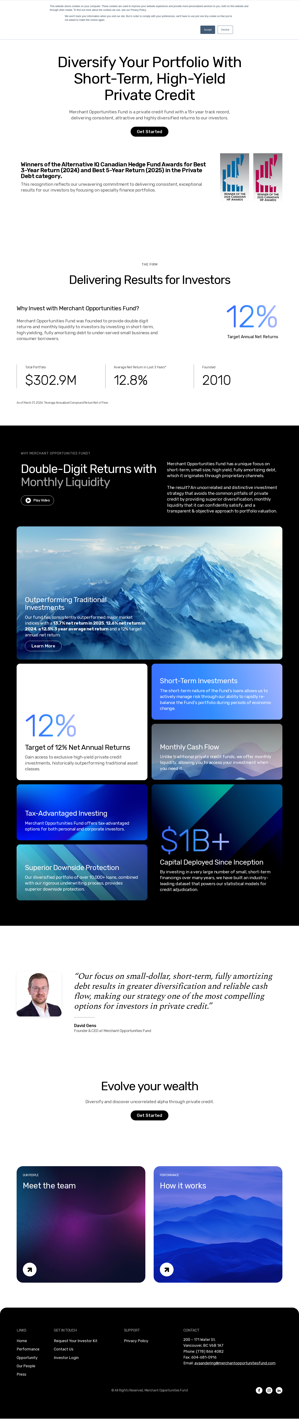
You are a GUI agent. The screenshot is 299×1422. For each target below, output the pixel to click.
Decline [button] (225, 29)
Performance (28, 1349)
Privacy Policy (136, 1341)
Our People (26, 1366)
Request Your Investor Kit (75, 1341)
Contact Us (63, 1349)
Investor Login (66, 1357)
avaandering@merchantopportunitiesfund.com (235, 1363)
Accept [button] (208, 29)
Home (22, 1341)
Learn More (43, 646)
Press (21, 1374)
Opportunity (27, 1357)
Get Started (149, 131)
